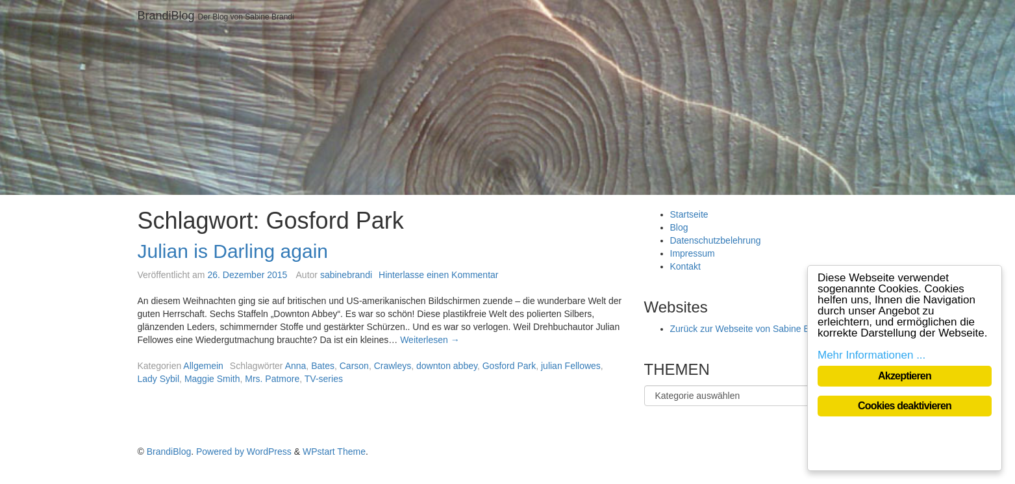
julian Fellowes (571, 366)
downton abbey (446, 366)
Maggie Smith (212, 379)
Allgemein (203, 366)
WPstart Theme (334, 451)
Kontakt (685, 266)
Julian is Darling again (233, 251)
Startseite (689, 214)
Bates (322, 366)
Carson (354, 366)
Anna (296, 366)
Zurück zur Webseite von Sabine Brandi (750, 329)
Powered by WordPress (244, 451)
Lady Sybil (159, 379)
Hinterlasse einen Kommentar (438, 275)
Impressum (692, 253)
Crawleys (393, 366)
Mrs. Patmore (272, 379)
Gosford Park (509, 366)
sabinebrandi (346, 275)
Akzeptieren (904, 375)
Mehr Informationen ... (871, 355)
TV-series (324, 379)
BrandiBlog (166, 15)
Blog (679, 227)
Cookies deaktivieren (904, 405)
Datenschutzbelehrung (715, 240)
